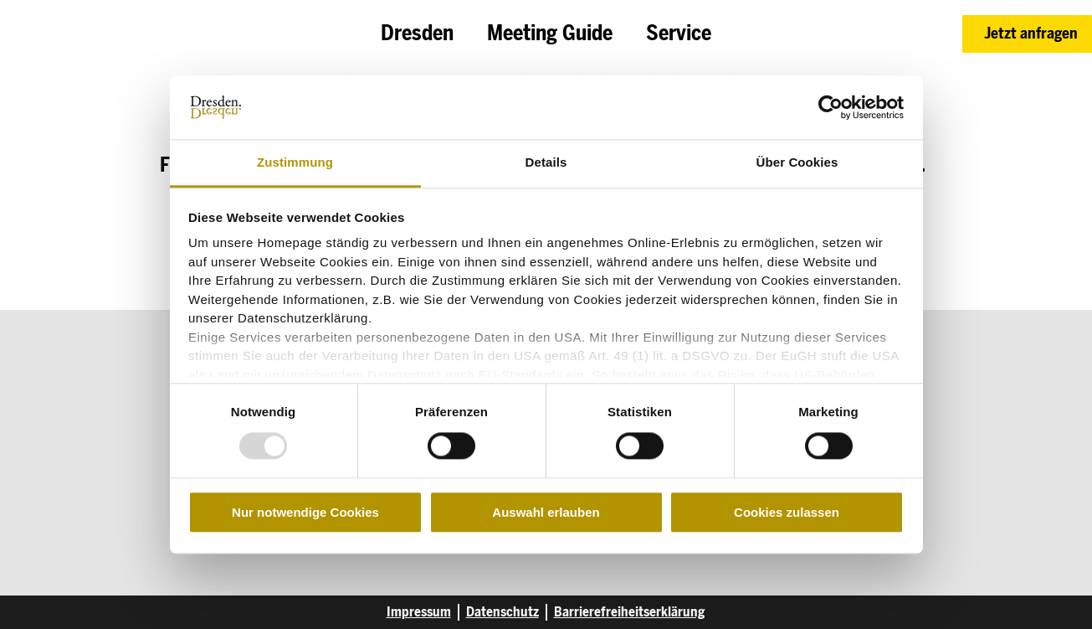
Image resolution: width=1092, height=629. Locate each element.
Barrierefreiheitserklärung (629, 612)
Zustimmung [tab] (295, 163)
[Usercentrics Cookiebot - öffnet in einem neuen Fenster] (830, 107)
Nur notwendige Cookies (305, 512)
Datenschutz (502, 612)
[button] (1027, 34)
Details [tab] (546, 163)
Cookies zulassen (786, 512)
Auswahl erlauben (545, 512)
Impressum (419, 612)
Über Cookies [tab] (797, 163)
